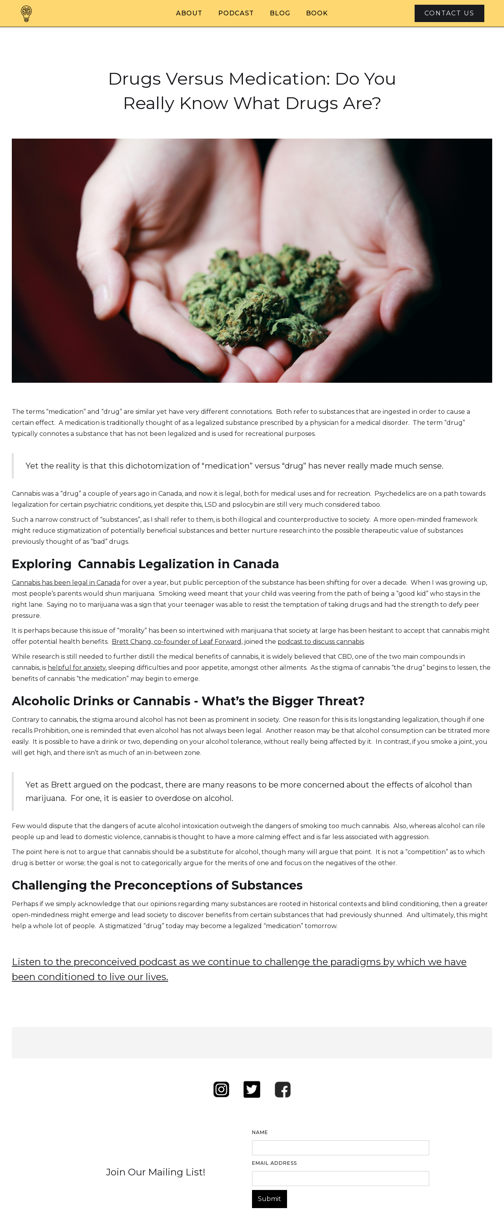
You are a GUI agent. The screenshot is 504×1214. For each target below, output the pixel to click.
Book (317, 13)
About (189, 13)
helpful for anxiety (77, 667)
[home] (26, 13)
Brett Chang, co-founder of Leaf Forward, (177, 641)
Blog (280, 13)
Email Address (274, 1163)
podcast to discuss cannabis (321, 641)
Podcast (236, 13)
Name (260, 1132)
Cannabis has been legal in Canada (66, 582)
